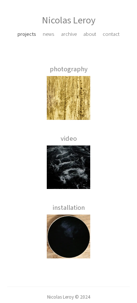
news (48, 34)
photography (69, 69)
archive (69, 34)
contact (111, 34)
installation (69, 207)
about (89, 34)
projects (27, 34)
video (69, 138)
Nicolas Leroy (68, 20)
